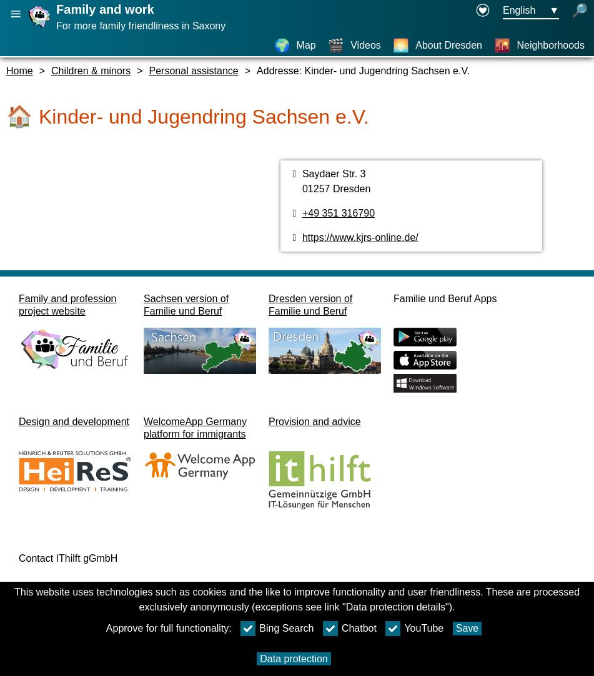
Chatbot (350, 628)
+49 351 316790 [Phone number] (338, 213)
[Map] (295, 45)
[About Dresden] (437, 45)
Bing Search (277, 628)
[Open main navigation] (15, 14)
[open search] (580, 11)
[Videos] (354, 45)
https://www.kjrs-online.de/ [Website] (360, 237)
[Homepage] (40, 27)
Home (19, 71)
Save (467, 628)
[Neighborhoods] (539, 45)
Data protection (294, 659)
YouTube (414, 628)
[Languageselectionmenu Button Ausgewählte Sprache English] (531, 11)
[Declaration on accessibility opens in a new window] (482, 11)
